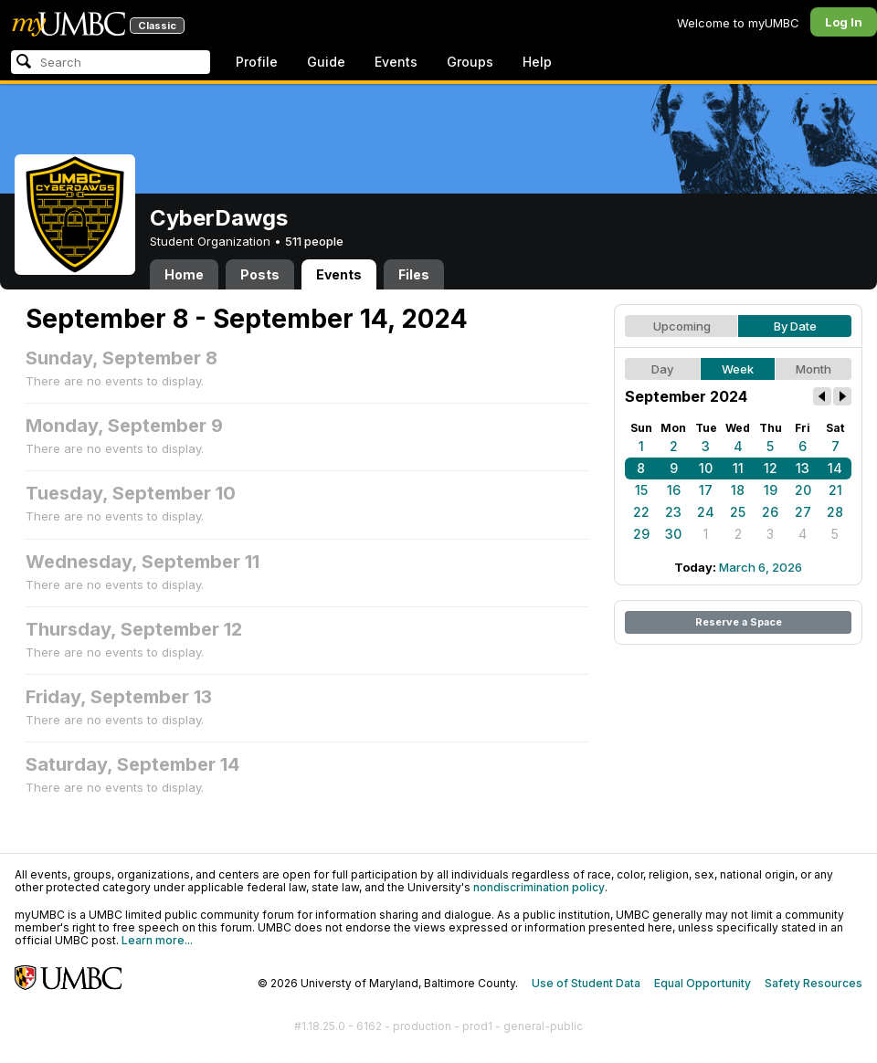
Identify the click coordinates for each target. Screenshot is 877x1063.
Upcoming (682, 326)
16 (674, 490)
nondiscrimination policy (539, 887)
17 (706, 490)
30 (673, 534)
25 (737, 512)
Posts (260, 274)
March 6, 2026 (760, 567)
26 (770, 512)
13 (802, 468)
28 (835, 512)
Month (813, 369)
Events (396, 61)
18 (738, 490)
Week (738, 369)
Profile (257, 61)
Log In (843, 22)
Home (184, 274)
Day (662, 369)
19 (770, 490)
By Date (795, 326)
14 (835, 468)
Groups (470, 61)
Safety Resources (813, 983)
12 (770, 468)
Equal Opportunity (702, 983)
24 (705, 512)
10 (706, 468)
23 (673, 512)
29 (641, 534)
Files (413, 274)
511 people (314, 241)
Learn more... (157, 940)
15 (641, 490)
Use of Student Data (586, 983)
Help (537, 61)
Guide (326, 61)
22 (641, 512)
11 (738, 468)
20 (803, 490)
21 (835, 490)
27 (803, 512)
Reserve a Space (738, 622)
